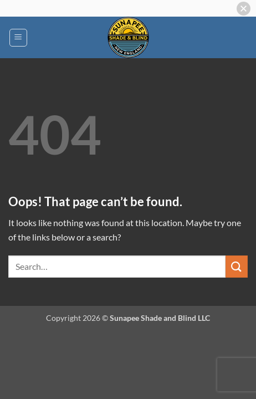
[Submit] (237, 266)
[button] (18, 38)
